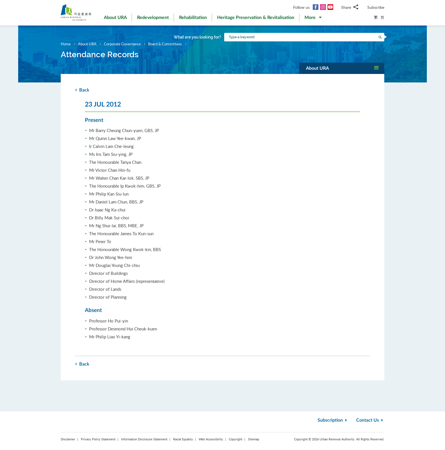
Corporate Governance (122, 43)
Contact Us (370, 420)
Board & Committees (165, 43)
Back (82, 90)
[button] (313, 19)
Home (66, 43)
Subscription (333, 420)
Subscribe (375, 7)
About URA (87, 43)
